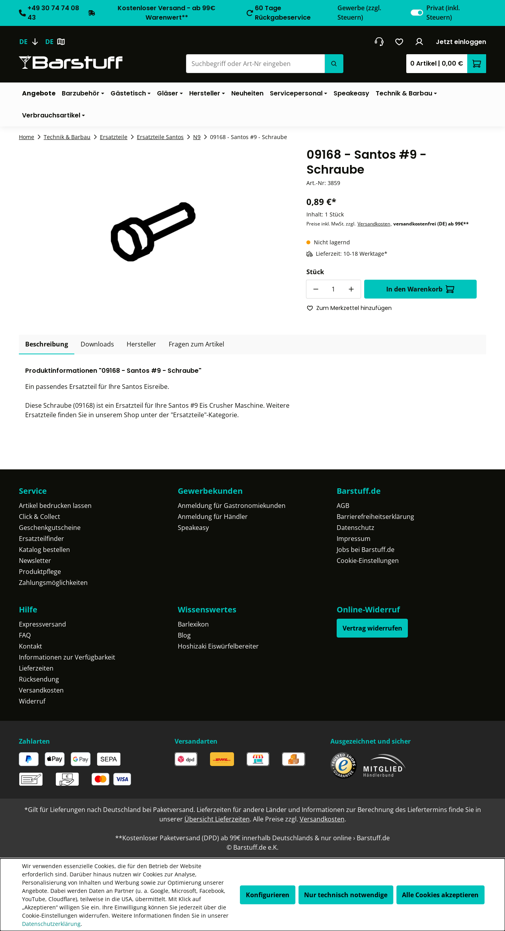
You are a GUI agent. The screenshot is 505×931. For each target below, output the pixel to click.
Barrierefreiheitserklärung (375, 516)
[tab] (46, 344)
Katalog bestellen (44, 549)
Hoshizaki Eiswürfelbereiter (218, 646)
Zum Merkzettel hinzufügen (349, 308)
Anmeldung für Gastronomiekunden (232, 505)
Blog (184, 635)
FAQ (25, 635)
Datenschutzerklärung (51, 923)
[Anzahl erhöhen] (351, 289)
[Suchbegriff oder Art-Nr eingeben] (255, 63)
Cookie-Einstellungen (368, 560)
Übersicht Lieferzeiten (217, 819)
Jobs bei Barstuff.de (365, 549)
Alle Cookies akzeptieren (440, 895)
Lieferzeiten (36, 668)
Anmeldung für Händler (213, 516)
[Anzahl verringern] (315, 289)
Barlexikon (193, 624)
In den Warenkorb (420, 289)
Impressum (353, 538)
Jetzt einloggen (461, 41)
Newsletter (35, 560)
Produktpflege (40, 571)
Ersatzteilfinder (41, 538)
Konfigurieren (267, 895)
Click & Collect (39, 516)
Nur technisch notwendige (345, 895)
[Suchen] (333, 63)
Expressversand (42, 624)
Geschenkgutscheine (50, 527)
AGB (343, 505)
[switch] (417, 12)
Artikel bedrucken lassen (55, 505)
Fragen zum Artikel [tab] (196, 344)
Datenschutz (355, 527)
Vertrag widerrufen (372, 628)
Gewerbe (359, 13)
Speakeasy (193, 527)
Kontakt (30, 646)
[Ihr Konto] (419, 41)
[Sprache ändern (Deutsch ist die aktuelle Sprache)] (32, 41)
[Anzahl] (333, 289)
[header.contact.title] (379, 41)
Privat (443, 13)
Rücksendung (39, 679)
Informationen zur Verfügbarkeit (67, 657)
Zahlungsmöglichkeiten (53, 582)
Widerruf (32, 701)
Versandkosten (374, 223)
